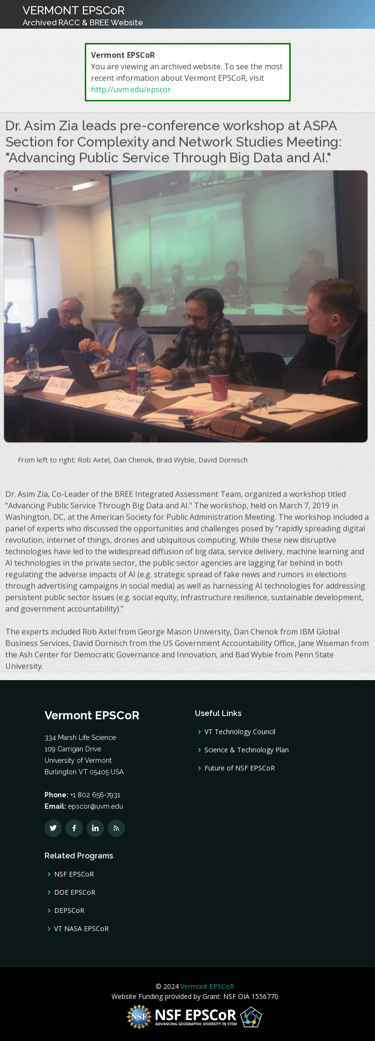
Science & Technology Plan (247, 750)
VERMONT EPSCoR (83, 15)
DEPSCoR (69, 910)
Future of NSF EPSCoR (240, 768)
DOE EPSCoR (74, 892)
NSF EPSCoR (74, 874)
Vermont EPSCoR (206, 986)
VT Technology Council (240, 731)
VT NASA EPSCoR (81, 928)
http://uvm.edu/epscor (131, 89)
